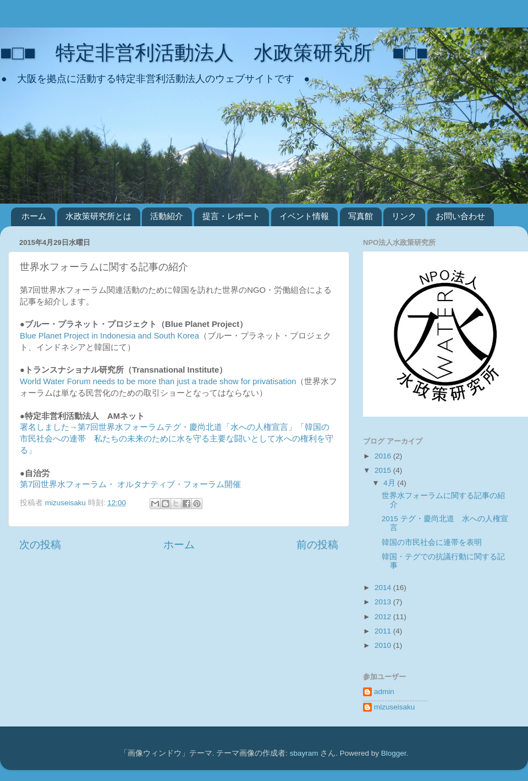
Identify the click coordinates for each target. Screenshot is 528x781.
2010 (384, 645)
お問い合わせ (460, 216)
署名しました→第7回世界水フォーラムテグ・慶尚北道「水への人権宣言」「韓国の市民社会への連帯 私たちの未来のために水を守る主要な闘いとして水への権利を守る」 (176, 439)
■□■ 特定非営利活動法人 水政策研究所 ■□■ (214, 52)
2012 (384, 617)
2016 (384, 456)
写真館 (360, 216)
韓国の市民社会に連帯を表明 (432, 542)
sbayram (304, 753)
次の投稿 (40, 544)
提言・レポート (231, 216)
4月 (390, 483)
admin (384, 691)
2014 (384, 587)
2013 (384, 602)
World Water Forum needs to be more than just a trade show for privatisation (158, 381)
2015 (384, 470)
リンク (404, 216)
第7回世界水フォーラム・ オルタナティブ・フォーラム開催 (130, 484)
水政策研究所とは (98, 216)
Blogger (393, 753)
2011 (384, 631)
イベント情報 (304, 216)
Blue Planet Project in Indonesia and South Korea (109, 335)
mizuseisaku (394, 707)
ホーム (33, 216)
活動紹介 (166, 216)
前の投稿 (317, 544)
